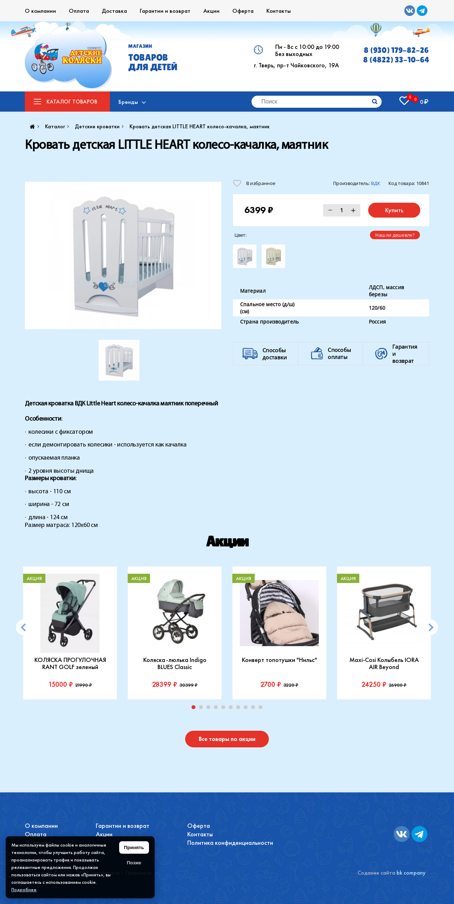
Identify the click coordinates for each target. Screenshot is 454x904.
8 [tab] (247, 708)
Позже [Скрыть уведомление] (134, 862)
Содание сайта (376, 872)
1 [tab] (195, 708)
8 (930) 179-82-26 (396, 50)
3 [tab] (210, 708)
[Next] (430, 627)
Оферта (243, 11)
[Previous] (24, 627)
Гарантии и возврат (165, 11)
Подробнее (24, 889)
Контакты (278, 11)
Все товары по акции (227, 739)
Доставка (114, 11)
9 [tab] (254, 708)
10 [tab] (262, 708)
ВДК (375, 183)
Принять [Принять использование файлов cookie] (134, 847)
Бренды (128, 102)
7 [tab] (239, 708)
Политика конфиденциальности (230, 842)
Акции (211, 11)
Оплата (79, 11)
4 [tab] (217, 708)
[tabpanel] (70, 633)
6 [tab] (232, 708)
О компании (40, 11)
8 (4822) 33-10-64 (396, 59)
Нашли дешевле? (395, 235)
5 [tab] (224, 708)
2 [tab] (202, 708)
